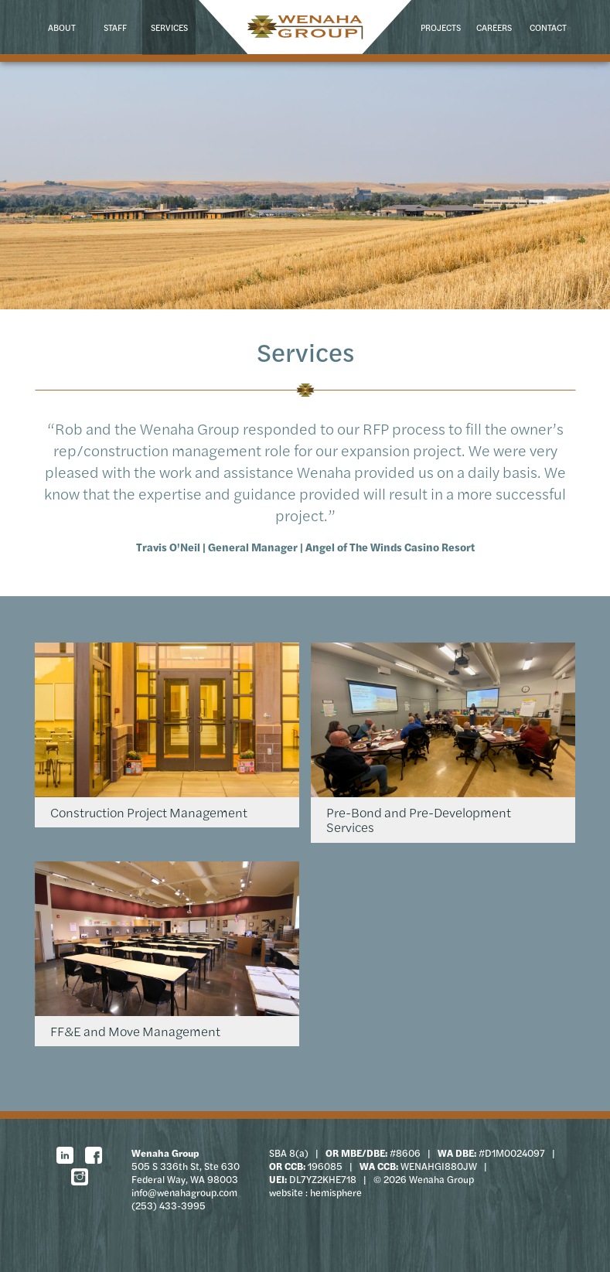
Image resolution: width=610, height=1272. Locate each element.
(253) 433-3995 (168, 1205)
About (62, 27)
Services (169, 27)
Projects (441, 27)
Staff (115, 27)
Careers (494, 27)
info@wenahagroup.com (184, 1192)
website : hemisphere (315, 1192)
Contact (548, 27)
